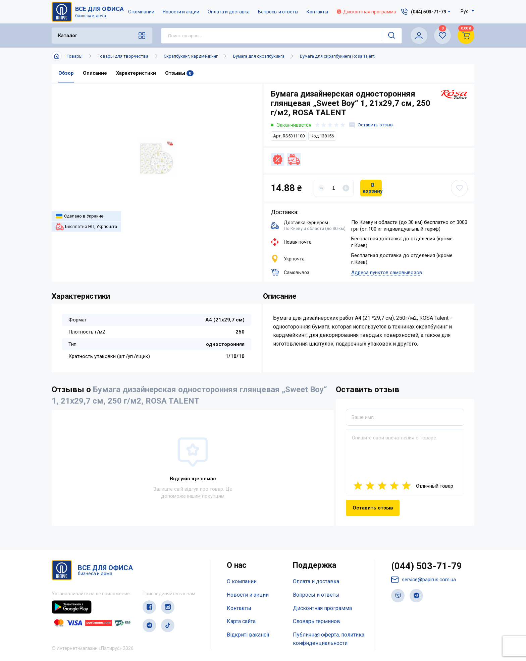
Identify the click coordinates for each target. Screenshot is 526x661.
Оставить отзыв (372, 125)
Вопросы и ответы (278, 11)
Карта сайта (241, 621)
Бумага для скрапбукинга (258, 56)
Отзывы (180, 73)
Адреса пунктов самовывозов (386, 273)
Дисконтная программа (367, 11)
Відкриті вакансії (248, 635)
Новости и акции (181, 11)
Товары (75, 56)
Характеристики (136, 73)
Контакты (317, 11)
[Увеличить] (346, 188)
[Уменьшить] (321, 188)
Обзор (66, 73)
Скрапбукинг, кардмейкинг (191, 56)
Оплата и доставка (229, 11)
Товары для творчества (123, 56)
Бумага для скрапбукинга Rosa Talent (337, 56)
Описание (95, 73)
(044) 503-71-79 (428, 567)
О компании (141, 11)
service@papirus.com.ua (425, 581)
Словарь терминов (316, 621)
